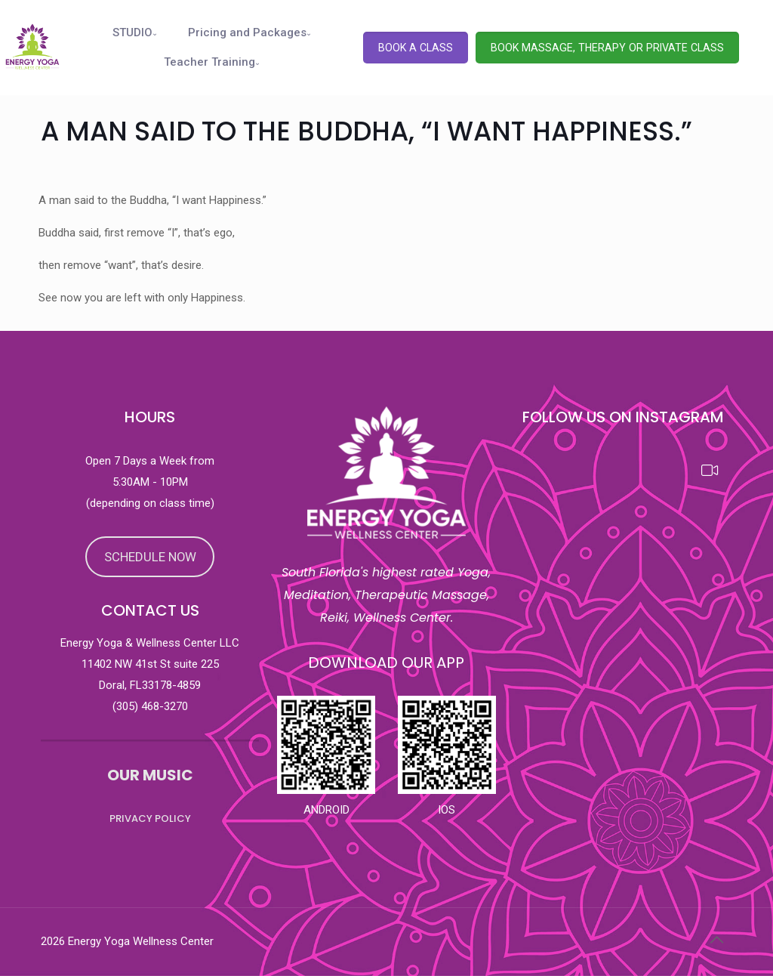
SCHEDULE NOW (150, 556)
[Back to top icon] (716, 940)
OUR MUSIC (150, 775)
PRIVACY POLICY (150, 818)
